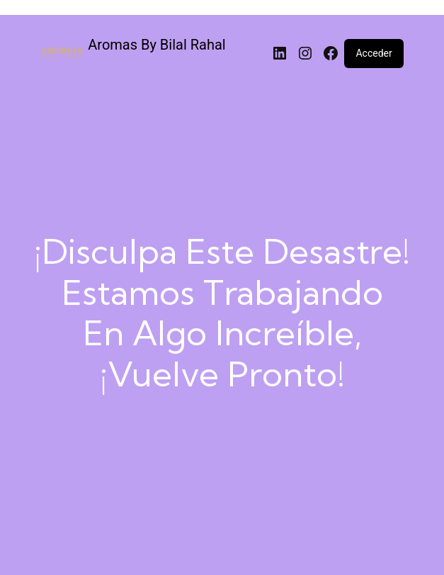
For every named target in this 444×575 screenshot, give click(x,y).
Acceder (373, 53)
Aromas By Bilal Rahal (156, 44)
